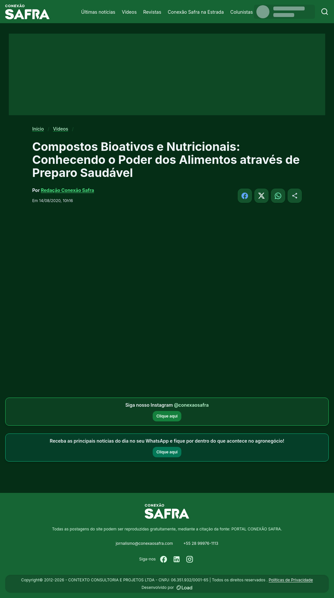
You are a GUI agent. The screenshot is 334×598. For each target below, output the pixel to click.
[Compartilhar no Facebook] (245, 196)
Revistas (152, 12)
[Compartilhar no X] (261, 196)
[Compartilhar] (295, 196)
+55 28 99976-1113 (200, 543)
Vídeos (129, 12)
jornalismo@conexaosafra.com (144, 543)
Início (38, 129)
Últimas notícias (98, 12)
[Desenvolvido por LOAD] (184, 587)
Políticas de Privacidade (291, 579)
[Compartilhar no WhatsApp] (278, 196)
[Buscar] (325, 12)
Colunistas (241, 12)
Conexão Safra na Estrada (196, 12)
